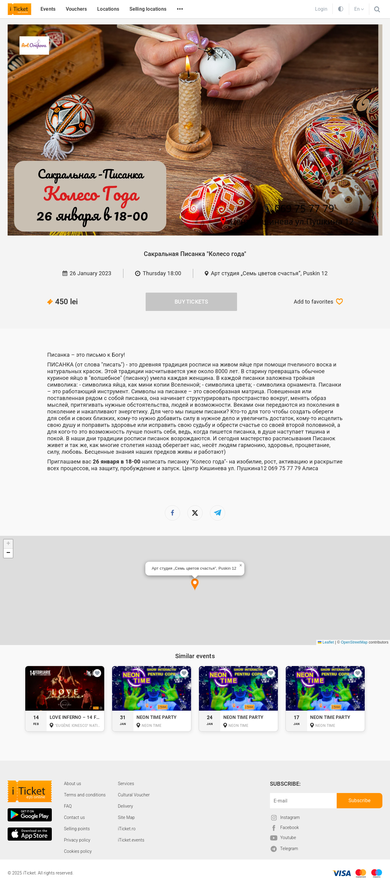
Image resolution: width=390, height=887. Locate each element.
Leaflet (326, 642)
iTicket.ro (127, 828)
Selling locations (147, 9)
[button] (195, 585)
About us (72, 783)
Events (48, 9)
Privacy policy (77, 840)
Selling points (77, 828)
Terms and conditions (85, 794)
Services (126, 783)
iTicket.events (131, 840)
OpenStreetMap (354, 642)
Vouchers (76, 9)
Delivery (125, 806)
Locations (108, 9)
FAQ (68, 806)
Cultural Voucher (134, 794)
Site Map (126, 817)
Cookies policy (78, 851)
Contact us (74, 817)
